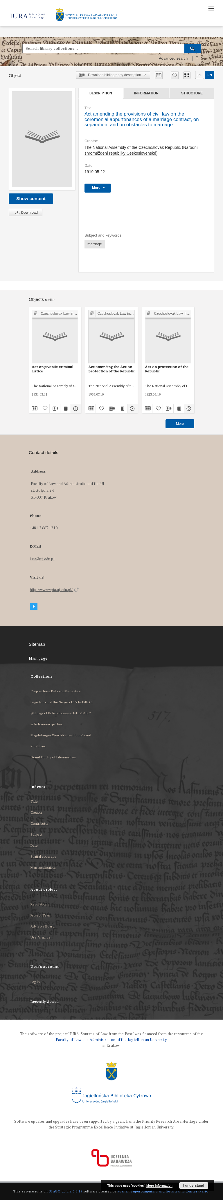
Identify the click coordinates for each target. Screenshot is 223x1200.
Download (25, 212)
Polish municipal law (46, 724)
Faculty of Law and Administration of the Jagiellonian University (111, 1039)
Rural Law (38, 746)
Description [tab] (100, 93)
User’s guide (40, 937)
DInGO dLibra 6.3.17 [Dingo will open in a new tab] (65, 1191)
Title (34, 801)
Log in (35, 982)
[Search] (192, 48)
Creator (36, 812)
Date (34, 845)
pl (199, 75)
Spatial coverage (43, 856)
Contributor (39, 823)
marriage (94, 244)
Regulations (39, 904)
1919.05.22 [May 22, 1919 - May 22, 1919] (94, 171)
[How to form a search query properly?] (197, 58)
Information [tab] (146, 93)
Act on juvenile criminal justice (52, 369)
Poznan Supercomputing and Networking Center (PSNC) (164, 1191)
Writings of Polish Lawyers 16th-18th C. (61, 713)
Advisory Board (42, 926)
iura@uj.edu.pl (42, 559)
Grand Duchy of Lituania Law (53, 757)
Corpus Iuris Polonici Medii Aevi (55, 691)
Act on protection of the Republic (166, 369)
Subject (36, 834)
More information (159, 1185)
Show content (31, 198)
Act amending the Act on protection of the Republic (111, 369)
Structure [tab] (192, 93)
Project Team (40, 915)
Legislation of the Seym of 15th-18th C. (61, 702)
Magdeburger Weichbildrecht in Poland (60, 735)
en (209, 75)
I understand (193, 1185)
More (180, 424)
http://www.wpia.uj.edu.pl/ (54, 589)
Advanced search (173, 58)
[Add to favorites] (175, 75)
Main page (38, 658)
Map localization (43, 867)
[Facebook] (33, 606)
